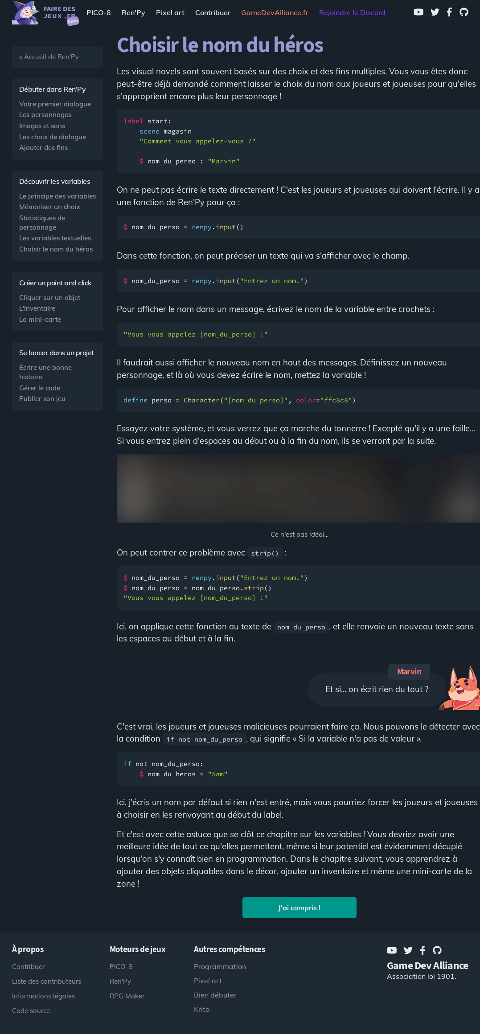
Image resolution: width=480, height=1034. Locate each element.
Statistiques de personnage (42, 222)
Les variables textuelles (55, 238)
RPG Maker (127, 996)
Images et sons (42, 126)
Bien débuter (215, 994)
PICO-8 (98, 12)
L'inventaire (37, 308)
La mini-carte (40, 319)
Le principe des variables (57, 196)
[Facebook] (449, 12)
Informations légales (43, 996)
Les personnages (45, 114)
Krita (202, 1009)
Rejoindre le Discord (352, 12)
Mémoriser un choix (49, 207)
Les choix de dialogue (52, 137)
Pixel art (170, 12)
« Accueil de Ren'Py (49, 57)
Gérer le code (39, 388)
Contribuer (212, 12)
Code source (31, 1010)
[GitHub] (463, 12)
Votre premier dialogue (55, 104)
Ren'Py (133, 12)
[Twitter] (435, 12)
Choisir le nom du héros (56, 249)
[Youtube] (419, 12)
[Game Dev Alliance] (274, 12)
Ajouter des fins (43, 147)
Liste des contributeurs (46, 981)
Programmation (220, 966)
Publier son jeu (42, 398)
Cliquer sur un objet (49, 297)
